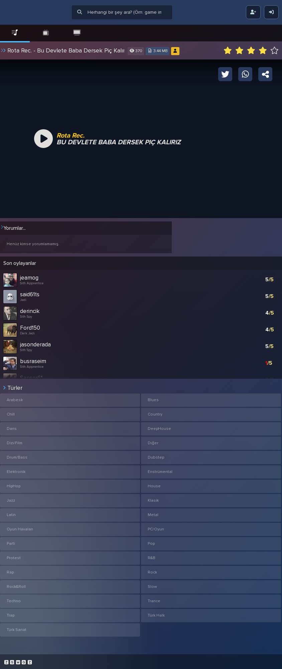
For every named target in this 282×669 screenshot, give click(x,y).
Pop (151, 541)
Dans (12, 426)
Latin (11, 512)
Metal (153, 512)
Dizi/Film (14, 441)
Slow (152, 584)
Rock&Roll (16, 584)
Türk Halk (156, 613)
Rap (10, 570)
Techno (14, 599)
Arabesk (15, 397)
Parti (11, 541)
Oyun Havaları (20, 527)
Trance (154, 599)
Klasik (153, 498)
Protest (14, 555)
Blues (153, 397)
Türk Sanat (16, 627)
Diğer (153, 441)
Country (155, 412)
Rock (152, 570)
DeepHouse (159, 426)
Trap (10, 613)
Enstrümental (160, 469)
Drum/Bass (17, 455)
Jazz (11, 498)
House (154, 484)
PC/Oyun (156, 527)
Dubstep (156, 455)
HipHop (13, 484)
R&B (151, 555)
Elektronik (16, 469)
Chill (11, 412)
